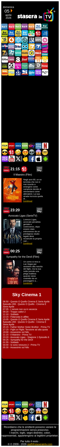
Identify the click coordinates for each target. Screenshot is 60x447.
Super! (44, 46)
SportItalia (24, 72)
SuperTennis (4, 66)
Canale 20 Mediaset (11, 66)
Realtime (44, 53)
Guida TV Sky (31, 145)
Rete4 (11, 40)
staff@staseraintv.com (39, 444)
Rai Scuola (11, 33)
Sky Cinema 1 (6, 169)
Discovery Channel (38, 66)
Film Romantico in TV (25, 152)
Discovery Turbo (4, 59)
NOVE (18, 53)
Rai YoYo (31, 33)
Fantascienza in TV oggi (31, 152)
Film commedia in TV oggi (18, 152)
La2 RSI (44, 59)
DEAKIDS (4, 72)
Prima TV (38, 33)
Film (4, 145)
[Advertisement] (30, 109)
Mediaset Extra (11, 46)
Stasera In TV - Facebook (31, 158)
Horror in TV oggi (38, 152)
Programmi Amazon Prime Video (38, 145)
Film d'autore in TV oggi (45, 152)
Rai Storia (4, 33)
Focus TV (44, 66)
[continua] (27, 201)
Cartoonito (24, 46)
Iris (38, 40)
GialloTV (24, 53)
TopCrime (4, 46)
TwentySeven (11, 53)
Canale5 (4, 40)
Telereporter (31, 72)
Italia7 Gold (4, 53)
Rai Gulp (24, 33)
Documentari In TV (18, 145)
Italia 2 (24, 40)
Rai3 (18, 27)
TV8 (18, 59)
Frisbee (11, 72)
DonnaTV (18, 66)
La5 (44, 40)
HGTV (31, 66)
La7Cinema (38, 46)
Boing (18, 46)
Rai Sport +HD (18, 33)
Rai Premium (44, 27)
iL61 (18, 72)
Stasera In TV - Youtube (11, 158)
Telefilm (38, 72)
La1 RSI (38, 59)
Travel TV (24, 66)
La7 (31, 46)
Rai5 (31, 27)
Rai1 (4, 27)
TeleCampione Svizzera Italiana (31, 59)
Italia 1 (18, 40)
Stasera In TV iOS (38, 158)
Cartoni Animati (25, 145)
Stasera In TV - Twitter (18, 158)
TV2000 (44, 33)
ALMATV (44, 72)
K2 (31, 53)
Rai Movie (38, 27)
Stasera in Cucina (25, 158)
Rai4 (24, 27)
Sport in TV (11, 145)
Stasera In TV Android (45, 158)
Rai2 (11, 27)
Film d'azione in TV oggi (4, 152)
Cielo (11, 59)
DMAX (38, 53)
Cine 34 (31, 40)
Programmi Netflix (45, 145)
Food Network (24, 59)
